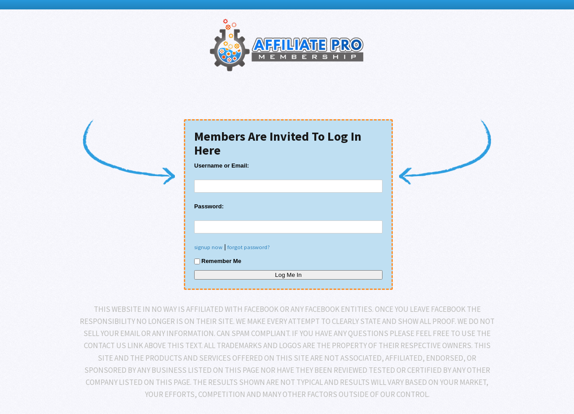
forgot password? (248, 247)
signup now (208, 247)
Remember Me (217, 261)
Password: (209, 206)
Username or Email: (221, 165)
